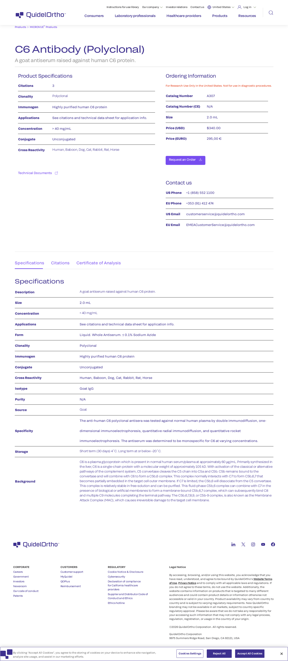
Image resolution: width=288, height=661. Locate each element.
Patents (18, 593)
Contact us (197, 7)
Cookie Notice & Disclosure (125, 569)
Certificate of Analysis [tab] (101, 259)
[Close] (281, 653)
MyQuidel (66, 574)
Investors (19, 579)
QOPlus (65, 579)
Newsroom (20, 584)
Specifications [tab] (28, 259)
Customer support (71, 569)
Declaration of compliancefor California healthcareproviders (124, 583)
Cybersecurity (116, 574)
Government (21, 574)
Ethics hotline (116, 600)
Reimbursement (70, 584)
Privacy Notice (187, 580)
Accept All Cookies (249, 653)
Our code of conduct (26, 588)
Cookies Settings (190, 653)
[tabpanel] (144, 390)
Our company (150, 7)
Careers (18, 569)
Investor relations (176, 7)
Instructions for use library (123, 7)
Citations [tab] (61, 259)
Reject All (219, 653)
